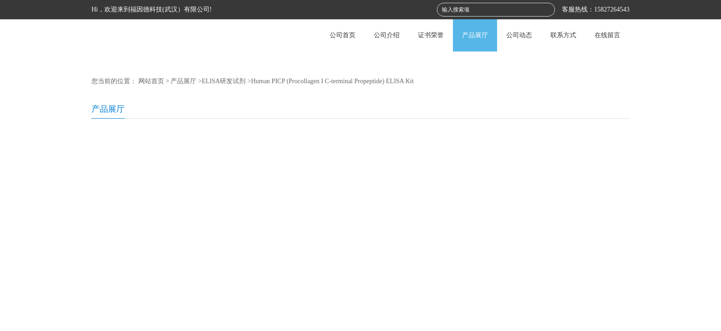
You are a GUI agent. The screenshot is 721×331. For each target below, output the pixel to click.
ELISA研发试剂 (224, 81)
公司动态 (519, 35)
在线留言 (607, 35)
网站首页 (151, 81)
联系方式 (563, 35)
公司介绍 (387, 35)
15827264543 (611, 9)
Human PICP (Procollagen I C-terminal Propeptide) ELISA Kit (332, 81)
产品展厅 (475, 35)
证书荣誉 (431, 35)
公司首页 (342, 35)
